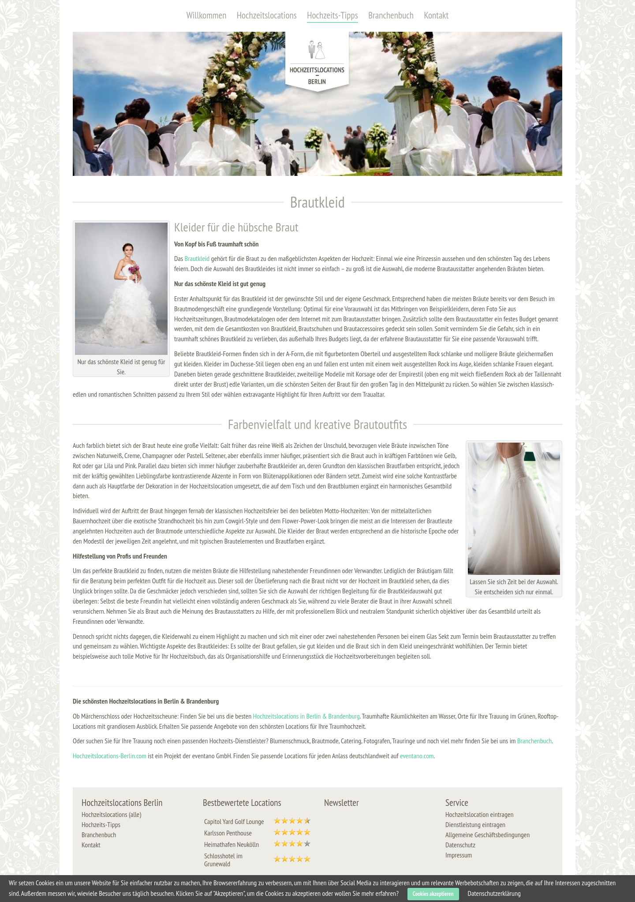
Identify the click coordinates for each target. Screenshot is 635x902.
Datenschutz (460, 844)
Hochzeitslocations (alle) (111, 814)
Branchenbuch (391, 15)
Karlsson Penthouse (228, 832)
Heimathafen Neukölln (231, 844)
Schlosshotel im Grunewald (223, 859)
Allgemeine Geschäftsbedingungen (487, 834)
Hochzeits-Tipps (332, 15)
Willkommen (207, 15)
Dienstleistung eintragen (475, 824)
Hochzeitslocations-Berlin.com (109, 755)
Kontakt (436, 15)
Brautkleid (197, 258)
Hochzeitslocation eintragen (479, 814)
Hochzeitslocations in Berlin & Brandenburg (306, 716)
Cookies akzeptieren (433, 894)
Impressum (458, 854)
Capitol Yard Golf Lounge (234, 821)
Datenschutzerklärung (494, 893)
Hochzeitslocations (267, 15)
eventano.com (416, 755)
